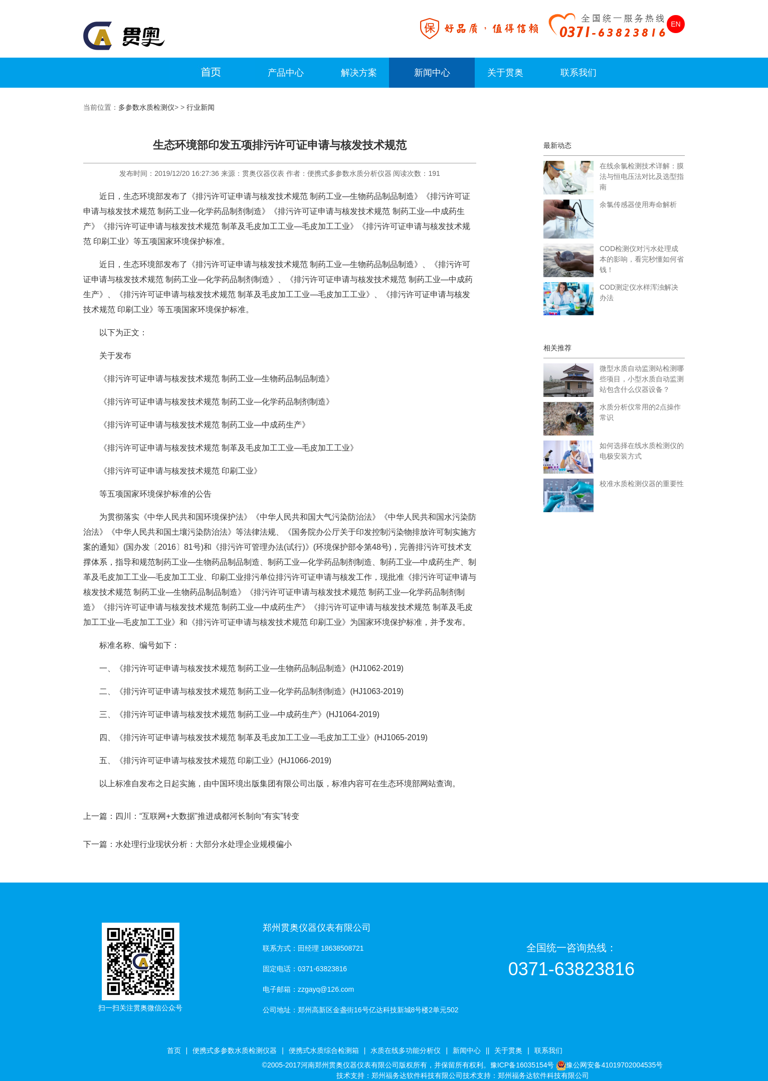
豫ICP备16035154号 (522, 1065)
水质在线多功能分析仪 (405, 1050)
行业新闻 (200, 107)
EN (675, 24)
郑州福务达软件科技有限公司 (417, 1075)
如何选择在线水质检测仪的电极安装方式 (642, 451)
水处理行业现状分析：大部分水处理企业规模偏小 (203, 844)
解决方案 (359, 73)
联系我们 (578, 73)
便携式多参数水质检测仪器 (235, 1050)
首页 (174, 1050)
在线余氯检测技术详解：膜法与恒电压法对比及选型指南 (642, 176)
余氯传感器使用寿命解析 (638, 204)
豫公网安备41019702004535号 (614, 1065)
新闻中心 (432, 73)
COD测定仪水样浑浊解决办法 (639, 292)
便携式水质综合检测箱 (324, 1050)
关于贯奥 (505, 73)
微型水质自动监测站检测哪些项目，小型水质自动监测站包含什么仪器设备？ (642, 378)
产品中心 (286, 73)
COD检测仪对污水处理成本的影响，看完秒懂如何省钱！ (642, 259)
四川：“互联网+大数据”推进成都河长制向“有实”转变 (207, 816)
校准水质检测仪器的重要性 (642, 484)
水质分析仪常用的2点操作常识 (640, 412)
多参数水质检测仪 (146, 107)
